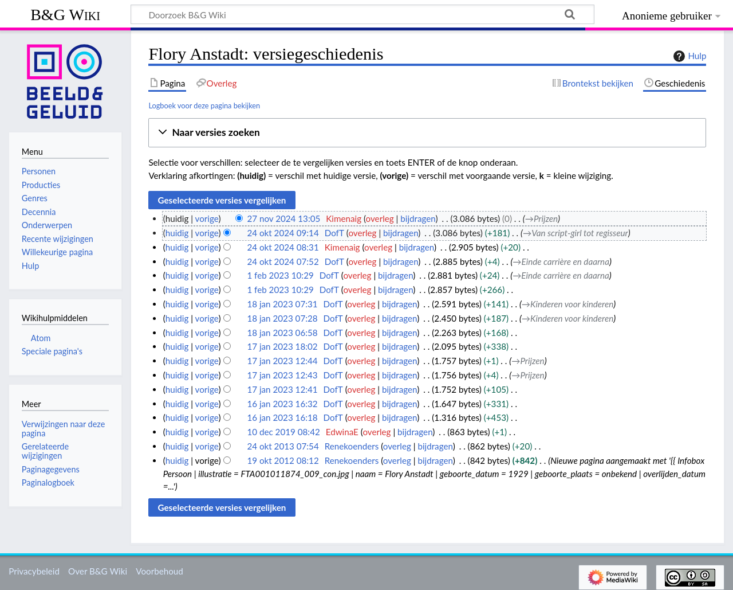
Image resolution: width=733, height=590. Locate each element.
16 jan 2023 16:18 (282, 417)
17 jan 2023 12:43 (282, 375)
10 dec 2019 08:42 (283, 432)
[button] (427, 132)
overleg (380, 218)
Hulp (688, 56)
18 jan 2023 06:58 (282, 332)
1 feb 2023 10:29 (280, 275)
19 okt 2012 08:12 (282, 460)
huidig (177, 233)
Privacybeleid (34, 571)
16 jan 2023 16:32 (282, 403)
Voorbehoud (159, 571)
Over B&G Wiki (97, 571)
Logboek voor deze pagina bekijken (204, 105)
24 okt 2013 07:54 (282, 446)
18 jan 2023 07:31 (282, 304)
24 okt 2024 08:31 (282, 247)
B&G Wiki (65, 15)
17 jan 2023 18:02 (282, 346)
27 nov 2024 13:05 (283, 218)
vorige (207, 218)
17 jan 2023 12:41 (282, 389)
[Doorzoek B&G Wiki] (362, 14)
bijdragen (417, 218)
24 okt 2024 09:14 (282, 233)
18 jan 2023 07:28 (282, 318)
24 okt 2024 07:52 (282, 261)
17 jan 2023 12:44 (282, 360)
